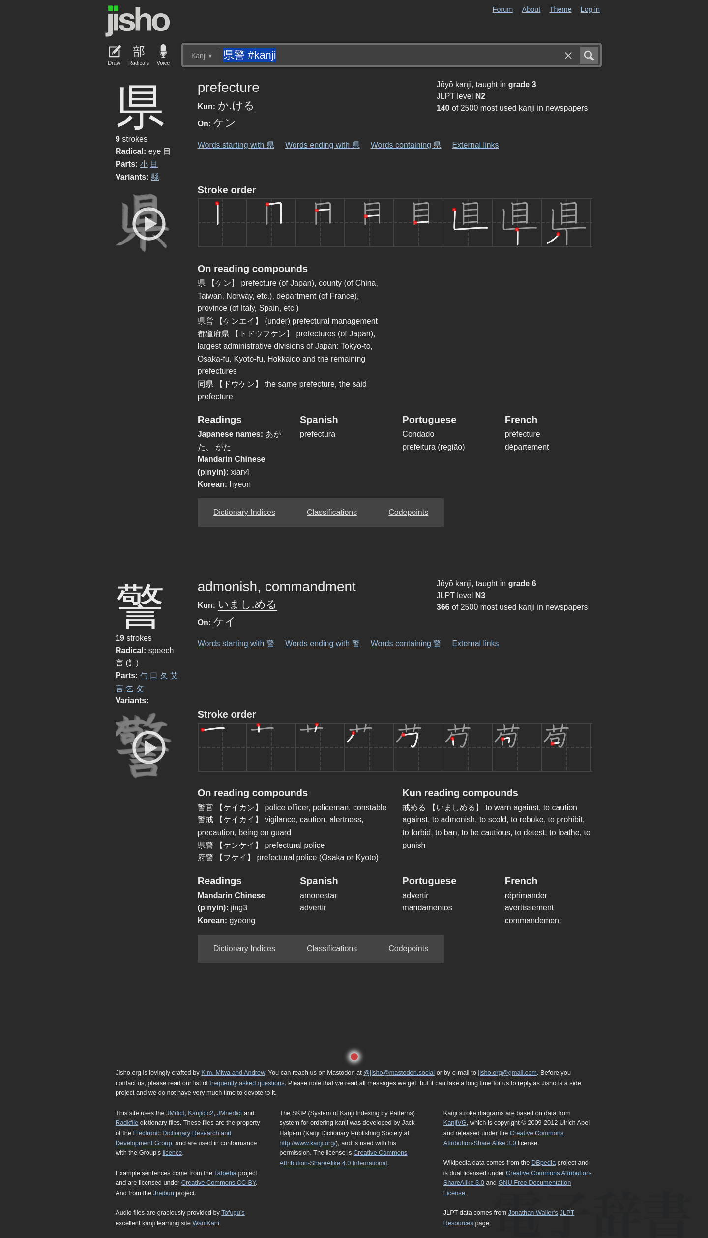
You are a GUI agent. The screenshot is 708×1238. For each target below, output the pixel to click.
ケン (224, 123)
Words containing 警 (406, 643)
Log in (590, 9)
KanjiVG (455, 1122)
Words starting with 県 (236, 145)
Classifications (332, 512)
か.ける (236, 105)
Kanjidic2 (200, 1113)
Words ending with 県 (322, 145)
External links (475, 145)
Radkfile (127, 1122)
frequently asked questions (246, 1083)
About (531, 9)
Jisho (137, 21)
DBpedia (543, 1162)
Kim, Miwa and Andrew (233, 1072)
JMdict (175, 1113)
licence (172, 1152)
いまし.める (247, 604)
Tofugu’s (232, 1212)
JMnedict (229, 1113)
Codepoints (408, 512)
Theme (561, 9)
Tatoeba (225, 1173)
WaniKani (206, 1223)
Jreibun (163, 1193)
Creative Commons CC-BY (218, 1182)
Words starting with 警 (236, 643)
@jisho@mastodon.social (399, 1072)
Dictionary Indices (244, 512)
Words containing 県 (406, 145)
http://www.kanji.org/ (307, 1143)
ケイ (224, 621)
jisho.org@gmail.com (507, 1072)
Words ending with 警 (322, 643)
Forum (503, 9)
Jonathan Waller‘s (533, 1212)
